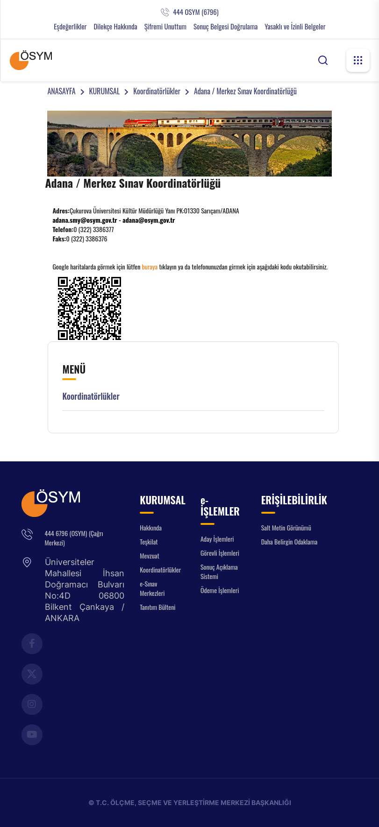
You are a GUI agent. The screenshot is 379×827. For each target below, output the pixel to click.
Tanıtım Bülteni (157, 607)
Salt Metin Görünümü (286, 527)
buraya (150, 266)
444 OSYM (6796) (195, 12)
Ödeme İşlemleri (219, 590)
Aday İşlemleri (217, 539)
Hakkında (151, 527)
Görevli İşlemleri (219, 553)
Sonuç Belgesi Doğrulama (225, 26)
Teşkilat (148, 541)
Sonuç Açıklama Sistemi (219, 571)
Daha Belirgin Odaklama (289, 541)
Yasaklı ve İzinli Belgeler (295, 26)
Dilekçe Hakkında (115, 26)
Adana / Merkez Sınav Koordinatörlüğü (245, 91)
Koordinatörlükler (156, 91)
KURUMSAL (104, 91)
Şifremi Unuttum (165, 26)
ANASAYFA (61, 91)
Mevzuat (149, 555)
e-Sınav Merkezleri (152, 588)
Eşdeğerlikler (70, 26)
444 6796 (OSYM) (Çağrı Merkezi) (74, 537)
